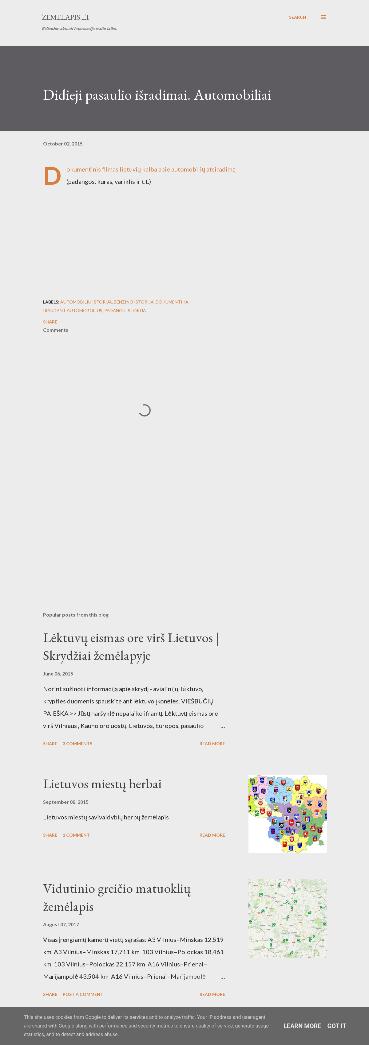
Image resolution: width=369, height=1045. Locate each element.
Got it (337, 1026)
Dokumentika (172, 301)
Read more (212, 743)
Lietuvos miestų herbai (102, 783)
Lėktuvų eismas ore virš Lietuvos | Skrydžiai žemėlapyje (131, 646)
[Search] (297, 17)
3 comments (77, 743)
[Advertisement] (144, 535)
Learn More (302, 1026)
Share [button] (50, 321)
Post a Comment (83, 994)
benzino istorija (134, 301)
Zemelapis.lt (66, 17)
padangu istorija (125, 310)
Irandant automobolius (72, 310)
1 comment (76, 835)
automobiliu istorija (86, 301)
